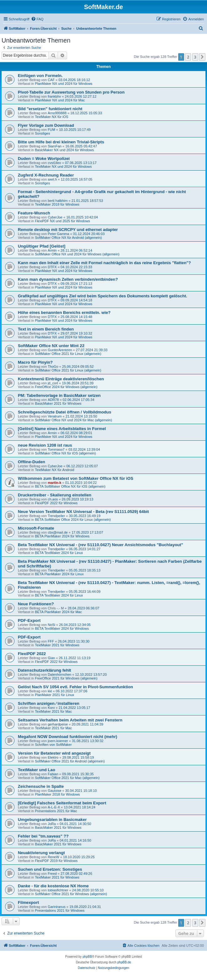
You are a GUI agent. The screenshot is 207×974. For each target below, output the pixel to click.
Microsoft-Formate (36, 528)
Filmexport (28, 902)
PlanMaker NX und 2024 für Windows (63, 83)
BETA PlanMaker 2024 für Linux (59, 574)
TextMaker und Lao (36, 769)
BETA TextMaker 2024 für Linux (59, 553)
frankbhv (54, 96)
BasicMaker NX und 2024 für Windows (64, 150)
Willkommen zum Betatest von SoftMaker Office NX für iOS (75, 478)
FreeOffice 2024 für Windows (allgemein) (66, 387)
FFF (51, 641)
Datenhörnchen (59, 674)
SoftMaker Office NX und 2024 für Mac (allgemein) (73, 420)
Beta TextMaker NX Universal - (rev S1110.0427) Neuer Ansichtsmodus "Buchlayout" (100, 544)
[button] (202, 57)
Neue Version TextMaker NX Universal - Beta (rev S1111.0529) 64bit (83, 511)
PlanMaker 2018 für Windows (57, 794)
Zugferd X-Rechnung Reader (46, 175)
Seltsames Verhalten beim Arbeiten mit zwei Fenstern (70, 720)
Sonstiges (42, 133)
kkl (50, 691)
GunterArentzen (60, 350)
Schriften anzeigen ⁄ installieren (48, 703)
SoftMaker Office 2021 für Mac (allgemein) (67, 778)
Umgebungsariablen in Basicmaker (52, 819)
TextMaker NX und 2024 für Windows (63, 166)
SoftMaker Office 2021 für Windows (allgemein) (71, 894)
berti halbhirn (58, 200)
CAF (51, 80)
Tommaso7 (56, 449)
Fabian (53, 774)
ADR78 (53, 400)
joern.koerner (58, 741)
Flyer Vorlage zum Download (46, 125)
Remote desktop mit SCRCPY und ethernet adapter (68, 229)
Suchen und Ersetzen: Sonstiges (50, 869)
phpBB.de (124, 962)
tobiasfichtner (58, 890)
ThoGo (53, 366)
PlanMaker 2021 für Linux (54, 695)
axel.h (52, 179)
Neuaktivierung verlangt (41, 852)
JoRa (52, 824)
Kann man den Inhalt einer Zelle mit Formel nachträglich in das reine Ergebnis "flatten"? (104, 262)
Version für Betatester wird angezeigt (54, 753)
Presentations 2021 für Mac (56, 811)
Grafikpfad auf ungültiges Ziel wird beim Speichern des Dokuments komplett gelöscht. (102, 296)
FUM (51, 129)
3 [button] (195, 57)
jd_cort (53, 383)
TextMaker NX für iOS (51, 117)
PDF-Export (29, 620)
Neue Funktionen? (36, 604)
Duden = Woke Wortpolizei (44, 158)
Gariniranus (56, 907)
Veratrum (55, 416)
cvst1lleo (54, 163)
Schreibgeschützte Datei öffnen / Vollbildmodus (64, 412)
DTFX (52, 267)
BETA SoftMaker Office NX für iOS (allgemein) (70, 486)
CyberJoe (55, 217)
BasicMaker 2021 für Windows (58, 403)
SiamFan (54, 146)
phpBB (87, 956)
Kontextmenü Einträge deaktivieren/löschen (61, 379)
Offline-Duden (31, 461)
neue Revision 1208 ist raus (45, 445)
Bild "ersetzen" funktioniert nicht (50, 108)
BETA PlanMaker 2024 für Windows (62, 536)
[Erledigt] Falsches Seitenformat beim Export (62, 803)
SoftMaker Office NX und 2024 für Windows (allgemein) (77, 254)
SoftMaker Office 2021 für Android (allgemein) (70, 761)
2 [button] (188, 57)
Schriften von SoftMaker (53, 744)
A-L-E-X (54, 807)
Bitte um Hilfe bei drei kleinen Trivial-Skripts (61, 142)
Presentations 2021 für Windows (59, 910)
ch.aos (53, 499)
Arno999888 (57, 113)
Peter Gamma (58, 234)
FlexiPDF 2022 (32, 653)
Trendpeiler (56, 516)
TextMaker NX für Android (54, 470)
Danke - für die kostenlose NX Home (53, 886)
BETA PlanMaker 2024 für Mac (58, 612)
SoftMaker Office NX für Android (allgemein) (68, 237)
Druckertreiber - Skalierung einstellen (54, 495)
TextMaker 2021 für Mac (53, 711)
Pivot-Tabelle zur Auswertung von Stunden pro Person (71, 92)
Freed (52, 873)
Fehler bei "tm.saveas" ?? (43, 836)
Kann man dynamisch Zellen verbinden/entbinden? (68, 279)
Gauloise (54, 790)
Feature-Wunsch (34, 213)
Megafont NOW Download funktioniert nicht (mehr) (67, 736)
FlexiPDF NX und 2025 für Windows (62, 221)
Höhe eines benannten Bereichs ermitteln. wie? (64, 312)
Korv (51, 708)
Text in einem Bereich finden (46, 329)
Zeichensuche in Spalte (41, 786)
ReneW (53, 857)
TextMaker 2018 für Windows (57, 204)
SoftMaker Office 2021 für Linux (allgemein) (68, 354)
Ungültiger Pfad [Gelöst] (41, 246)
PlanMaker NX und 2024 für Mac (60, 100)
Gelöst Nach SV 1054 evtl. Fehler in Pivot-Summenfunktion (75, 686)
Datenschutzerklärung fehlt (44, 670)
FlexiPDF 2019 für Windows (56, 861)
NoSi (51, 625)
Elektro (53, 757)
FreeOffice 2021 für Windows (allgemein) (66, 678)
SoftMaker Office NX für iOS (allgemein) (65, 453)
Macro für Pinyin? (35, 362)
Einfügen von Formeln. (40, 75)
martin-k (54, 482)
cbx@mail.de (58, 532)
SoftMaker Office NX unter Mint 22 (51, 345)
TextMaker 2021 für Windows (57, 645)
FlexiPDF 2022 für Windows (56, 503)
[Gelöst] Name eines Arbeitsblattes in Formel (62, 428)
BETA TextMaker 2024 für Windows (62, 628)
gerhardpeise (58, 724)
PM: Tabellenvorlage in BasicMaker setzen (59, 395)
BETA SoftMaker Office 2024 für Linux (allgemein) (73, 519)
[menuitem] (37, 19)
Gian (51, 658)
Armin (52, 250)
